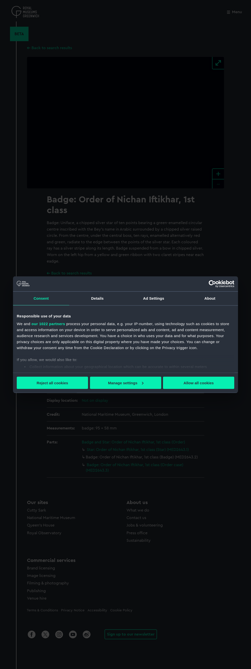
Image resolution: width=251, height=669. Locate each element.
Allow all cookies (199, 383)
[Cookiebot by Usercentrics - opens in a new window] (212, 283)
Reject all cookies (52, 383)
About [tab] (210, 298)
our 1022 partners (48, 324)
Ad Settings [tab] (153, 298)
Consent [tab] (41, 298)
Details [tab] (97, 298)
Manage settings (126, 383)
